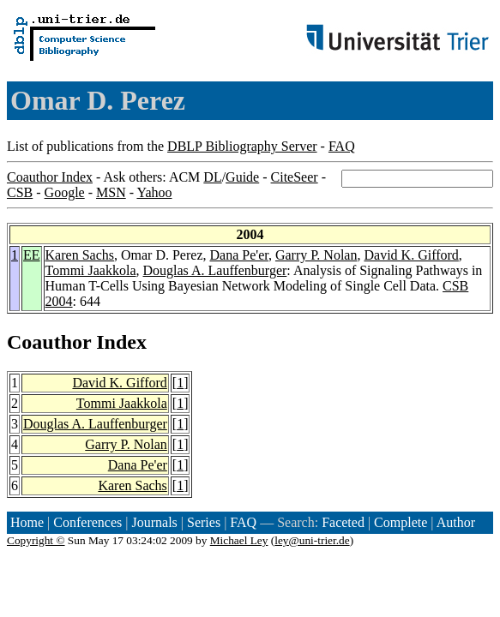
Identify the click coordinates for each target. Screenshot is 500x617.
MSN (111, 192)
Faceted (343, 522)
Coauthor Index (50, 177)
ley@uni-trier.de (311, 540)
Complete (400, 522)
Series (203, 522)
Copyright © (36, 540)
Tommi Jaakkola (90, 270)
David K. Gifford (411, 255)
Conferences (87, 522)
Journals (154, 522)
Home (27, 522)
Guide (242, 177)
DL (212, 177)
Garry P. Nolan (316, 255)
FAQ (341, 146)
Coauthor (49, 342)
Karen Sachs (79, 255)
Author (456, 522)
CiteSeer (294, 177)
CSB (20, 192)
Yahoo (154, 192)
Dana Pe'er (238, 255)
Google (65, 192)
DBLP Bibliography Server (242, 146)
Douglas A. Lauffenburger (215, 270)
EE (31, 255)
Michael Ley (239, 540)
